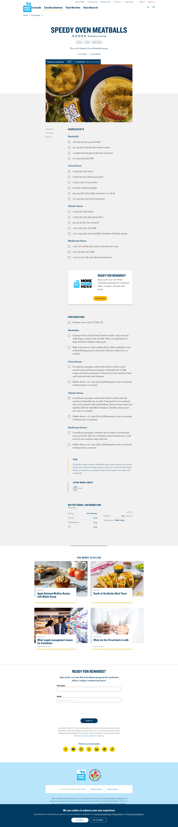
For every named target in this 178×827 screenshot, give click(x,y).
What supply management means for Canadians (55, 641)
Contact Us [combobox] (117, 2)
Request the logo (105, 2)
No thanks (98, 820)
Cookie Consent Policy (102, 814)
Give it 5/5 (85, 36)
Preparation (50, 133)
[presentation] (89, 710)
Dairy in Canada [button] (44, 7)
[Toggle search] (154, 7)
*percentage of (113, 520)
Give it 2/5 (76, 36)
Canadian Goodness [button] (67, 7)
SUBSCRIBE (100, 298)
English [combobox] (141, 2)
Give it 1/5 (73, 36)
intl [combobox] (152, 2)
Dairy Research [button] (110, 7)
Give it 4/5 (82, 36)
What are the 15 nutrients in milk (111, 640)
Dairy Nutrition (96, 789)
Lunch (87, 42)
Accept (79, 820)
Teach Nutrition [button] (90, 7)
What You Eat (112, 789)
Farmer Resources (92, 2)
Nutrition (49, 137)
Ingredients (50, 129)
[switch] (83, 61)
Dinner (79, 42)
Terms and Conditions (135, 814)
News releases (129, 2)
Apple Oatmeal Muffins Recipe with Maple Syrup (53, 595)
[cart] (148, 7)
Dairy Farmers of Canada (27, 7)
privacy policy (89, 736)
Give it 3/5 (79, 36)
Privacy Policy (117, 814)
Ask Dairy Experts (80, 2)
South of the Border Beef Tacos (110, 593)
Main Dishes (97, 42)
